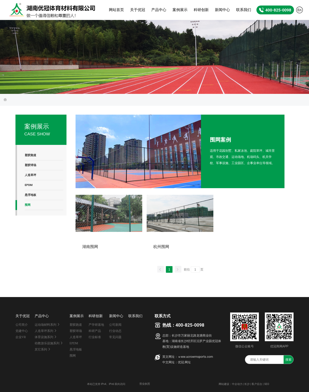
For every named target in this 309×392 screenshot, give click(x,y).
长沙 (247, 384)
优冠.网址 (184, 362)
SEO (266, 384)
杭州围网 (161, 246)
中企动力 (237, 384)
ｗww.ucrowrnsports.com (195, 356)
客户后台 (257, 384)
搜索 (288, 359)
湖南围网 (90, 246)
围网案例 (220, 140)
